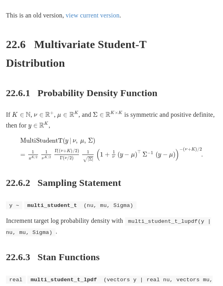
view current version (93, 15)
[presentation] (21, 115)
